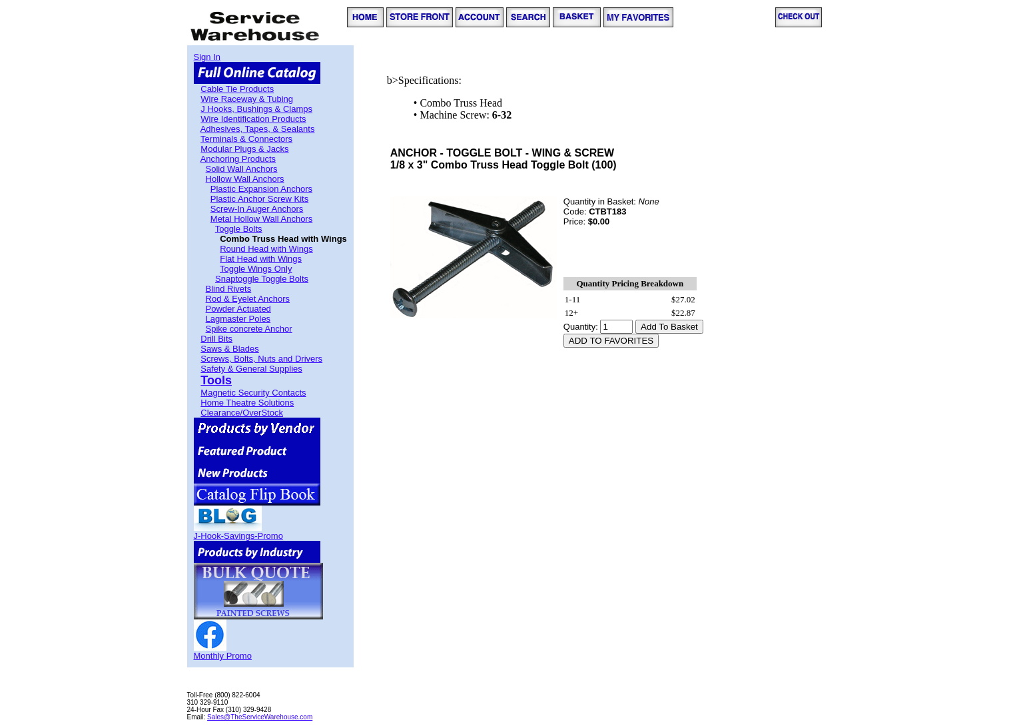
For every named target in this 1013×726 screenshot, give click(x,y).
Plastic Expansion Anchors (261, 189)
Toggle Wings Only (256, 269)
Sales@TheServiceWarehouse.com (259, 717)
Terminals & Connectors (246, 139)
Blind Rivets (229, 289)
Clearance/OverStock (241, 413)
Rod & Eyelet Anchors (248, 299)
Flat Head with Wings (261, 259)
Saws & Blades (229, 349)
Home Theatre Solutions (247, 403)
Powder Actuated (238, 309)
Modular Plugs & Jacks (244, 149)
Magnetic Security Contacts (253, 393)
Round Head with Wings (266, 249)
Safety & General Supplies (251, 369)
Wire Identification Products (253, 119)
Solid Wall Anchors (242, 169)
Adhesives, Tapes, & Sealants (257, 129)
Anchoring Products (238, 159)
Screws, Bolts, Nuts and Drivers (261, 359)
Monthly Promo (223, 656)
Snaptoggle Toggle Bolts (261, 279)
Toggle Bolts (238, 229)
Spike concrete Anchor (249, 329)
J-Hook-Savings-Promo (238, 536)
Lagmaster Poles (238, 319)
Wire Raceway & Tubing (246, 99)
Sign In (207, 57)
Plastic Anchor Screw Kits (259, 199)
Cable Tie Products (237, 89)
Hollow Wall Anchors (245, 179)
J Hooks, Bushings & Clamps (256, 109)
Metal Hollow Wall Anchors (261, 219)
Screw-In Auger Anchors (256, 209)
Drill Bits (216, 339)
